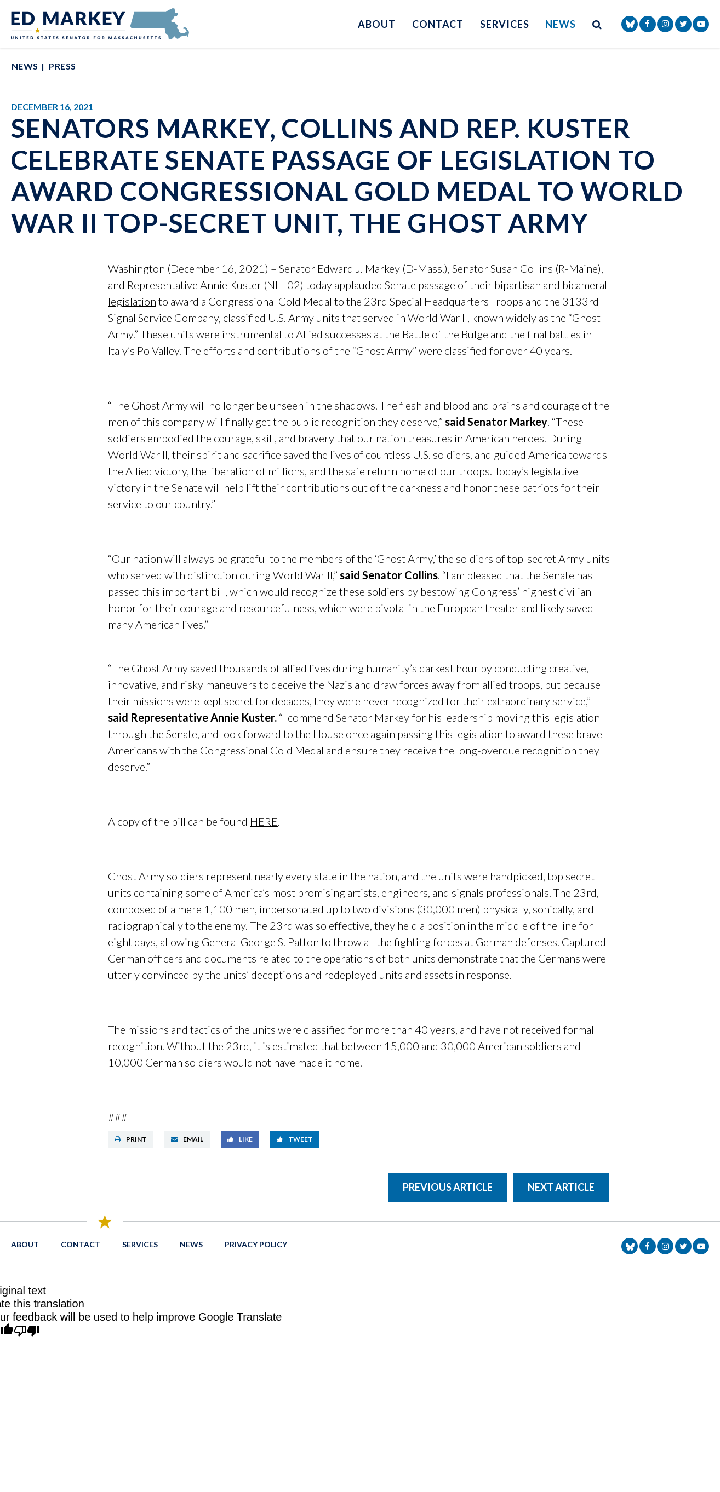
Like (240, 1139)
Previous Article (448, 1187)
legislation (132, 301)
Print (131, 1139)
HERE (264, 821)
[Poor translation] (27, 1331)
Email (187, 1139)
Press (62, 66)
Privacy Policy (256, 1244)
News (560, 24)
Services (504, 24)
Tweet (295, 1139)
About (377, 24)
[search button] (597, 24)
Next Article (561, 1187)
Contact (438, 24)
